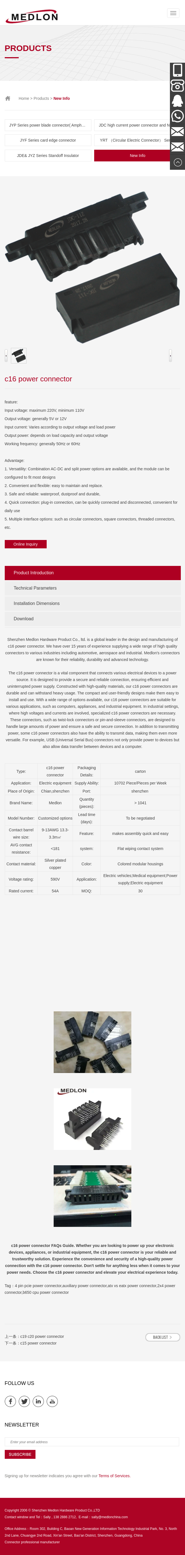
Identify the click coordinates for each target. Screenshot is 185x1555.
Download (24, 618)
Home (24, 98)
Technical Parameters (35, 588)
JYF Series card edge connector (48, 140)
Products (41, 98)
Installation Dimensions (37, 603)
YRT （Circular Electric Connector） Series (137, 140)
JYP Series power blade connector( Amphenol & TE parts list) (50, 125)
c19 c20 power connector (42, 1336)
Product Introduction (34, 572)
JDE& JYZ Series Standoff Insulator (48, 155)
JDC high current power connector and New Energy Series (140, 125)
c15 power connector (38, 1343)
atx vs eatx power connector (132, 1285)
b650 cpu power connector (46, 1292)
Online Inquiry (25, 544)
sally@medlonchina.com (109, 1517)
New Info (137, 155)
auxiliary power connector (85, 1285)
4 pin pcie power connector (38, 1285)
